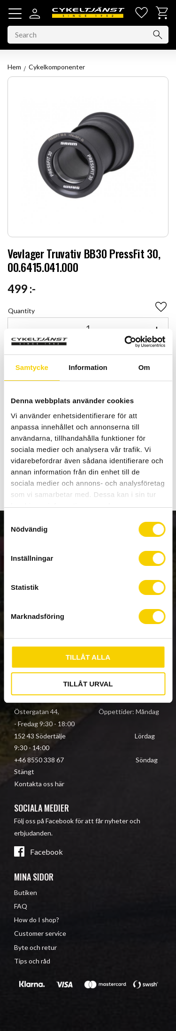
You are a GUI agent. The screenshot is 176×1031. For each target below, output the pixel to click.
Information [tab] (88, 367)
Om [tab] (144, 367)
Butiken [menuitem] (25, 892)
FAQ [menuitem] (20, 906)
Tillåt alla (88, 657)
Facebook (46, 852)
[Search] (158, 34)
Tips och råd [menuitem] (32, 961)
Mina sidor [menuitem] (34, 877)
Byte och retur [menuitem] (35, 947)
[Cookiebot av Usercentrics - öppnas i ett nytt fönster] (125, 342)
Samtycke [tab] (31, 367)
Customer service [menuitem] (40, 933)
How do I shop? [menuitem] (36, 920)
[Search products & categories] (88, 35)
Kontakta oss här (39, 784)
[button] (15, 13)
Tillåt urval (88, 684)
